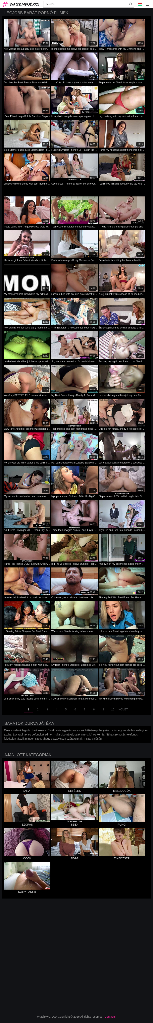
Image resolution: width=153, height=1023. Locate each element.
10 (112, 709)
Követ (123, 709)
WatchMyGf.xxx (24, 4)
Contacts (110, 1016)
